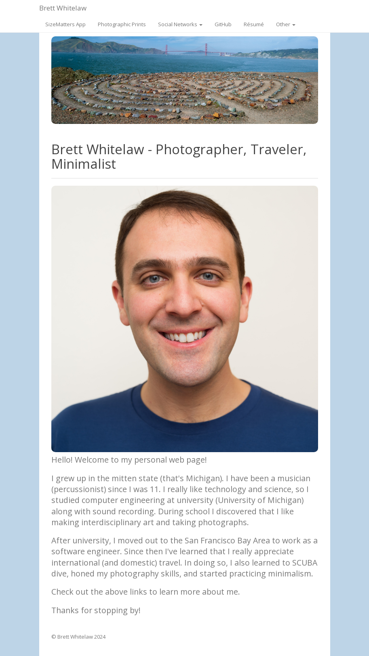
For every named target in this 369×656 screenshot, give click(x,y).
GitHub (223, 24)
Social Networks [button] (180, 24)
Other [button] (285, 24)
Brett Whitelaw (62, 8)
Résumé (254, 24)
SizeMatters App (65, 24)
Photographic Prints (122, 24)
